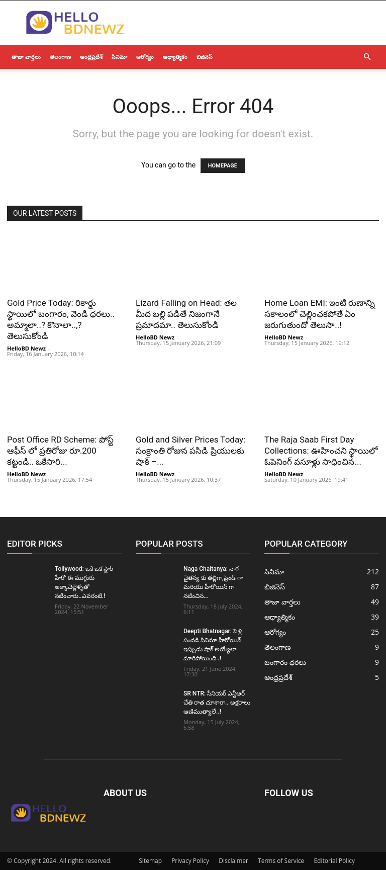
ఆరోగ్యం (145, 56)
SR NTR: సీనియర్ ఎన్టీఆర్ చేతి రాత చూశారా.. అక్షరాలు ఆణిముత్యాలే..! (216, 702)
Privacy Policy (190, 860)
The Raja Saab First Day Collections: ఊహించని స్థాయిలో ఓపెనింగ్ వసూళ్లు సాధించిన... (321, 450)
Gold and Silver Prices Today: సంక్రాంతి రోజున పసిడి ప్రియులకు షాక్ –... (190, 450)
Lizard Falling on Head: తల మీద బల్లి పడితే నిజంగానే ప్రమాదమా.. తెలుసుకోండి (186, 314)
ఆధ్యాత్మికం (175, 56)
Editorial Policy (334, 860)
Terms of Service (281, 860)
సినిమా (119, 56)
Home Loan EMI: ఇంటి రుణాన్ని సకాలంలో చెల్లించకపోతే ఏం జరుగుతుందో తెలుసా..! (319, 314)
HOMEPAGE (222, 165)
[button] (367, 57)
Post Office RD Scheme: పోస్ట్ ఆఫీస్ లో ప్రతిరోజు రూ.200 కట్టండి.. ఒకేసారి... (60, 450)
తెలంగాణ (60, 56)
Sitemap (150, 860)
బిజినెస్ (205, 56)
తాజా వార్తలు (26, 56)
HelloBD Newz (26, 348)
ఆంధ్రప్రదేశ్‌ (91, 56)
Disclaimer (233, 860)
